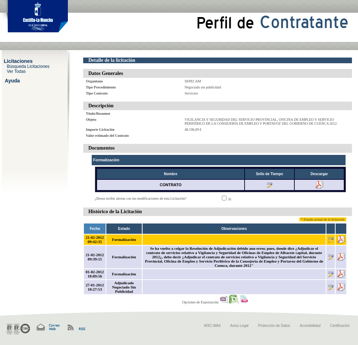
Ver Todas (16, 71)
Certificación (339, 326)
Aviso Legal (239, 326)
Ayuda (12, 80)
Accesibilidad (310, 326)
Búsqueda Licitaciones (28, 66)
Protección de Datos (274, 326)
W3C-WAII (212, 326)
